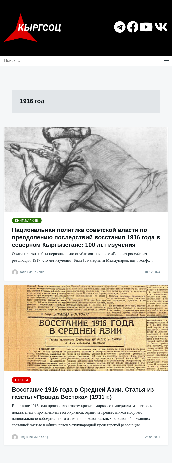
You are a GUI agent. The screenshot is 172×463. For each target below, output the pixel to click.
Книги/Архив (26, 220)
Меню (166, 61)
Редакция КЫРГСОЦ (33, 437)
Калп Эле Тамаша (31, 272)
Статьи (21, 380)
